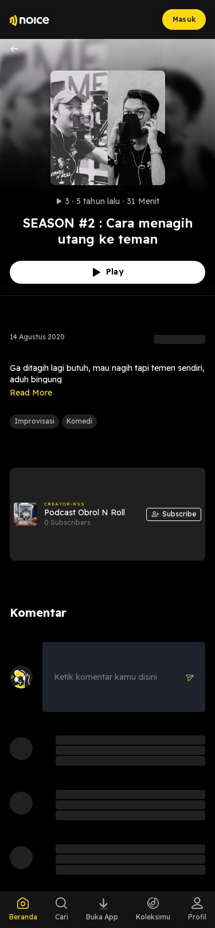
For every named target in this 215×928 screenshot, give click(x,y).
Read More (31, 392)
